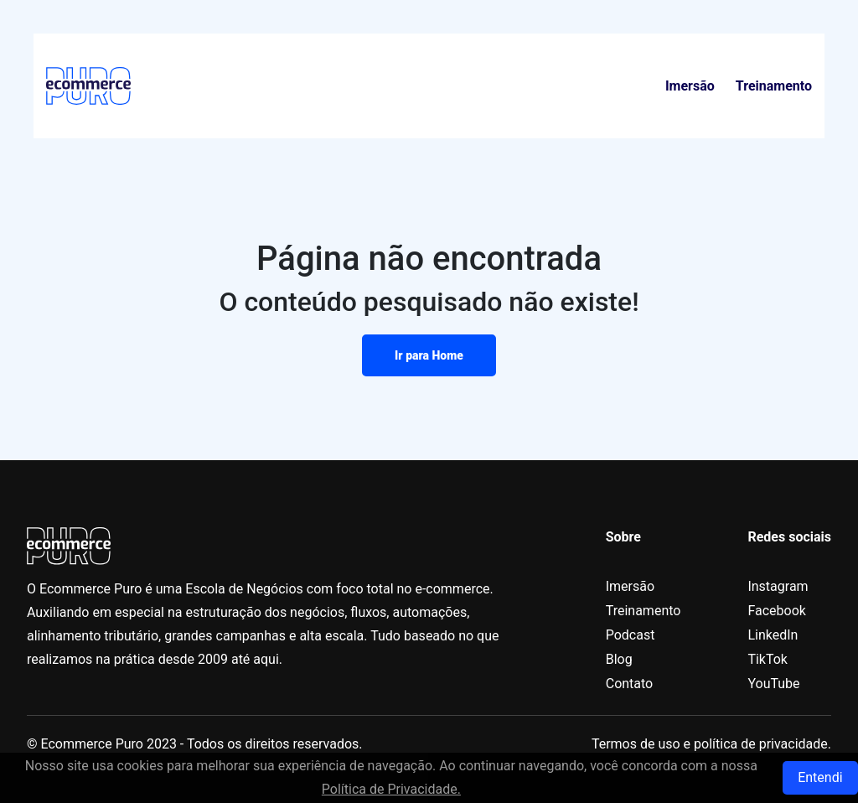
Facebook (776, 611)
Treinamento (774, 86)
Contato (630, 684)
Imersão (690, 86)
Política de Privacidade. (391, 789)
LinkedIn (772, 635)
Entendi (820, 777)
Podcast (630, 635)
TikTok (767, 659)
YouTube (773, 684)
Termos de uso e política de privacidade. (711, 744)
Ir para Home (429, 355)
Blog (619, 659)
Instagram (777, 586)
